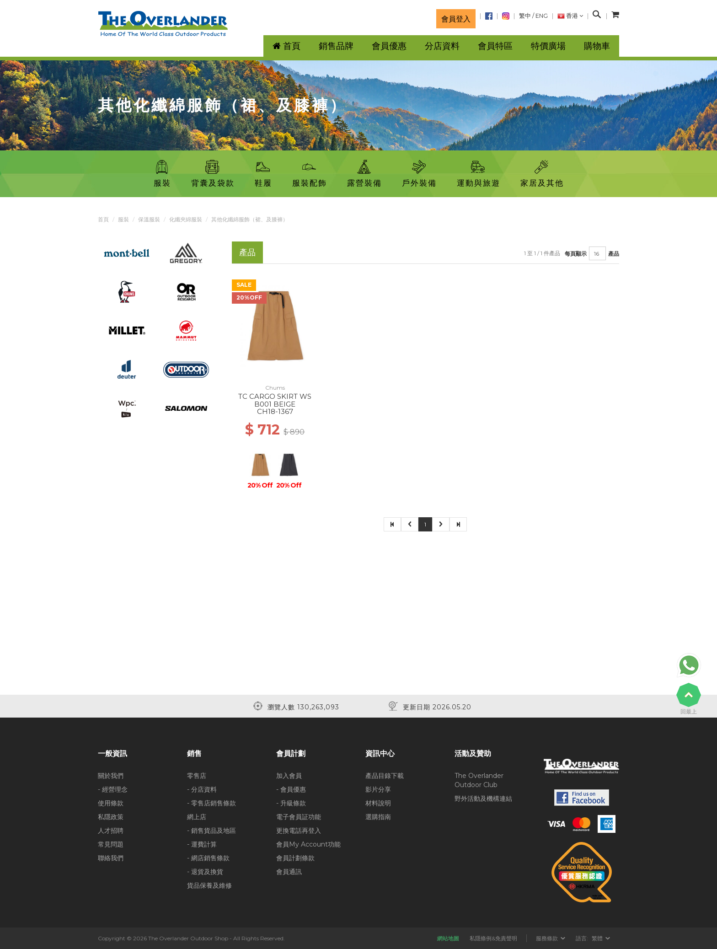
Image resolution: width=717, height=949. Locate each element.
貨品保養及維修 (209, 885)
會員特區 (495, 46)
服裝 (123, 219)
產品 (613, 253)
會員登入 (456, 18)
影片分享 (378, 789)
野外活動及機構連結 (483, 798)
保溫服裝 (149, 219)
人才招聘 (110, 830)
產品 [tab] (247, 252)
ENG (541, 15)
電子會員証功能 (298, 817)
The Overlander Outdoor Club (479, 780)
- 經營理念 (113, 789)
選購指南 (378, 817)
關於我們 (110, 776)
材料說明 (378, 803)
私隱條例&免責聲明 (493, 938)
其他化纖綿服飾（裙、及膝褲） (249, 219)
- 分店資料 (202, 789)
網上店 (196, 817)
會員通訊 (289, 872)
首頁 (103, 219)
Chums (275, 387)
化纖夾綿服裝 (185, 219)
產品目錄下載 (384, 776)
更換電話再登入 (298, 830)
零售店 (196, 776)
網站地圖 (448, 938)
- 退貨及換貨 (205, 872)
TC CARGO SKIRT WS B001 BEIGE (274, 400)
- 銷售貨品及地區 (211, 830)
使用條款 (110, 803)
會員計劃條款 (295, 858)
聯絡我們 (110, 858)
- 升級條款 (291, 803)
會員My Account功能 (308, 844)
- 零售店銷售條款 (211, 803)
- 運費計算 (202, 844)
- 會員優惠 (291, 789)
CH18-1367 (275, 411)
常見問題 (110, 844)
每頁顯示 (576, 253)
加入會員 (289, 776)
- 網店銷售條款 (208, 858)
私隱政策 (110, 817)
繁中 (525, 15)
